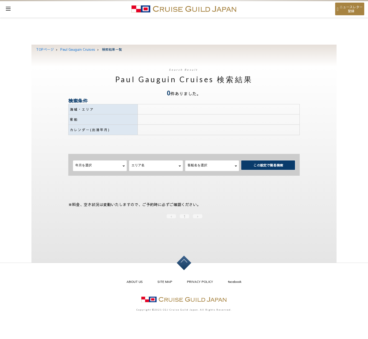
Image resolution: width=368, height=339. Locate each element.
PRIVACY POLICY (200, 282)
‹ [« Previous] (171, 216)
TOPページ (45, 49)
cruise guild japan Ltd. (184, 9)
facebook (235, 282)
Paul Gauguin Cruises (77, 49)
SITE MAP (164, 282)
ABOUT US (134, 282)
